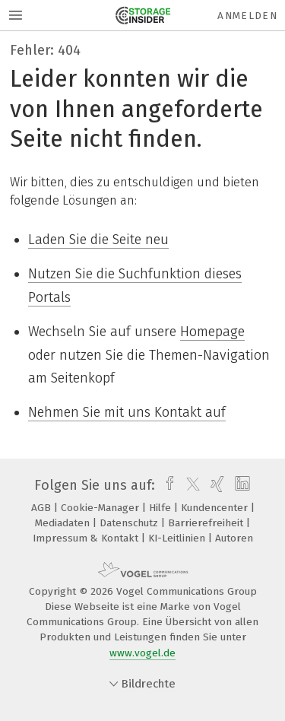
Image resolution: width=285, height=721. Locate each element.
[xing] (215, 485)
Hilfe (161, 507)
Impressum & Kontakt (87, 538)
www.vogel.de (142, 652)
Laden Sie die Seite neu (98, 239)
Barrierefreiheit (207, 522)
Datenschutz (130, 522)
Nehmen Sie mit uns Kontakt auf (127, 412)
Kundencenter (216, 507)
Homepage (212, 331)
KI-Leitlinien (178, 538)
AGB (42, 507)
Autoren (234, 538)
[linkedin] (241, 485)
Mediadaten (64, 522)
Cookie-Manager (101, 507)
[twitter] (189, 485)
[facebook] (166, 485)
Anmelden (247, 15)
